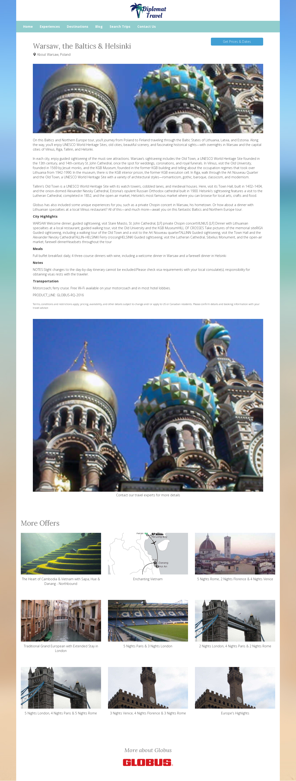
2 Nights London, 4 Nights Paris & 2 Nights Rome (235, 624)
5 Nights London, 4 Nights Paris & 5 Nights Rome (61, 691)
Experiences (50, 26)
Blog (99, 26)
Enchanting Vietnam (148, 557)
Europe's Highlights (235, 691)
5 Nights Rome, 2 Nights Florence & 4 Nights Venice (235, 557)
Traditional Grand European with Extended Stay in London (61, 626)
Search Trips (120, 26)
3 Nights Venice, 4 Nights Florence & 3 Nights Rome (148, 691)
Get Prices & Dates (237, 41)
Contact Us (146, 26)
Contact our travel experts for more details (148, 495)
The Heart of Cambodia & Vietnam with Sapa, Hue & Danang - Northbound (61, 559)
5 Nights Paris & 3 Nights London (148, 624)
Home (28, 26)
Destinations (77, 26)
